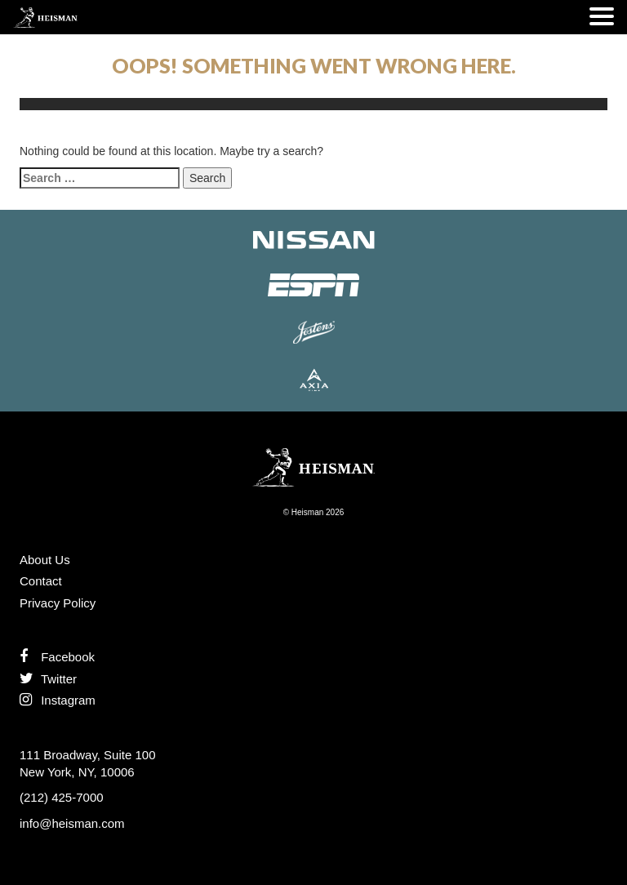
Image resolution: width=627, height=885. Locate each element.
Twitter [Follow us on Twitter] (48, 679)
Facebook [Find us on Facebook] (57, 657)
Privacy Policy (58, 603)
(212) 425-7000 (62, 797)
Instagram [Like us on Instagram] (58, 700)
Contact (41, 581)
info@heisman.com (72, 823)
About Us (45, 560)
